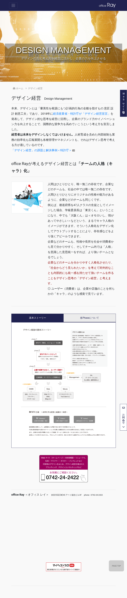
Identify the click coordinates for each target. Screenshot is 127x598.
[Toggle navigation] (13, 5)
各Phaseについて (89, 317)
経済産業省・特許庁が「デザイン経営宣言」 (82, 113)
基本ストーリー (37, 317)
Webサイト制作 (123, 103)
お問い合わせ (123, 417)
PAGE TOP (116, 566)
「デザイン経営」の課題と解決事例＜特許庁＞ (43, 150)
